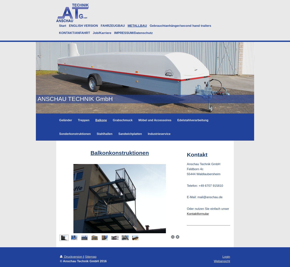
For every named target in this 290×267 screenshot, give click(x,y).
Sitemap (90, 257)
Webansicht (222, 261)
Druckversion (71, 257)
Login (226, 257)
